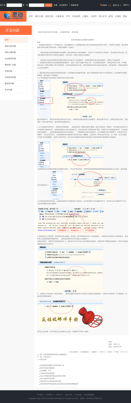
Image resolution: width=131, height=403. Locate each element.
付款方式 (59, 395)
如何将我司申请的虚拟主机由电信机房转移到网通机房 (59, 384)
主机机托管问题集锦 (47, 373)
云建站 (85, 16)
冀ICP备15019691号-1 (94, 398)
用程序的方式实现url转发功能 (50, 381)
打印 (101, 352)
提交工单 (69, 395)
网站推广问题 (16, 65)
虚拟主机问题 (16, 46)
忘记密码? (63, 5)
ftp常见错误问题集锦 (47, 368)
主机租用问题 (16, 77)
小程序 (93, 16)
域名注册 (39, 16)
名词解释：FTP (45, 371)
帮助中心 (126, 5)
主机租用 (76, 16)
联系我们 (49, 395)
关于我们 (40, 395)
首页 (31, 16)
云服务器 (59, 16)
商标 (125, 16)
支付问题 (16, 90)
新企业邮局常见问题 (47, 379)
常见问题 (78, 395)
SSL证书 (103, 16)
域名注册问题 (16, 52)
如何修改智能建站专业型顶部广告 (52, 365)
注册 (55, 5)
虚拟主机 (49, 16)
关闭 (109, 352)
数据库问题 (16, 83)
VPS (68, 16)
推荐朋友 (85, 352)
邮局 (111, 16)
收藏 (94, 352)
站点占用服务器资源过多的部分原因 (53, 376)
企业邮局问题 (16, 58)
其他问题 (16, 71)
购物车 (106, 5)
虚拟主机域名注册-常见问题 (48, 32)
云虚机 (118, 16)
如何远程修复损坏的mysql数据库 (55, 354)
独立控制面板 (89, 395)
